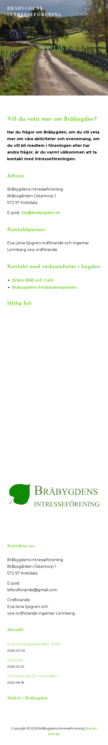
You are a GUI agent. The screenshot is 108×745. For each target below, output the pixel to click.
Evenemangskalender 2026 (33, 644)
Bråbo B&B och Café (33, 280)
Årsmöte (15, 660)
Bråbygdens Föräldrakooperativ (44, 287)
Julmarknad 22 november (32, 676)
